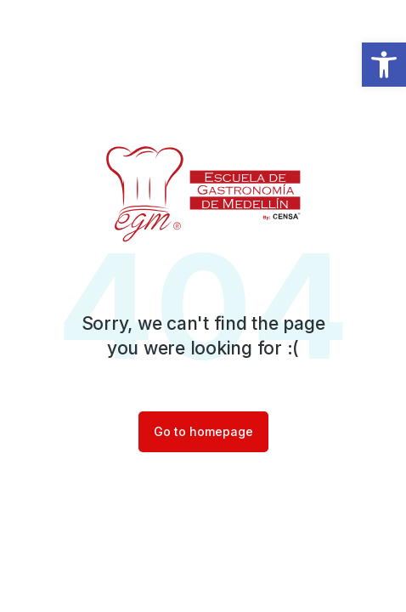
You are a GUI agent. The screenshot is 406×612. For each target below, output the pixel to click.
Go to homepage (203, 431)
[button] (384, 64)
